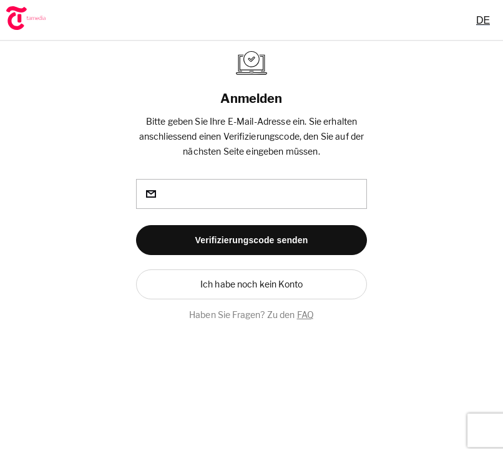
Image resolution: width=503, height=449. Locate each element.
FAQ (305, 314)
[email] (251, 194)
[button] (251, 240)
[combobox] (483, 20)
